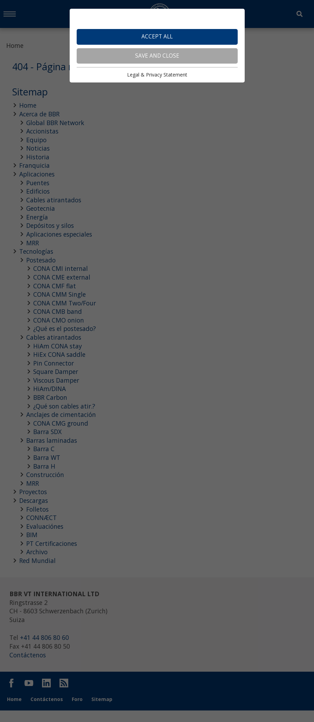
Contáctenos (28, 667)
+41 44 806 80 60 (45, 649)
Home (15, 45)
